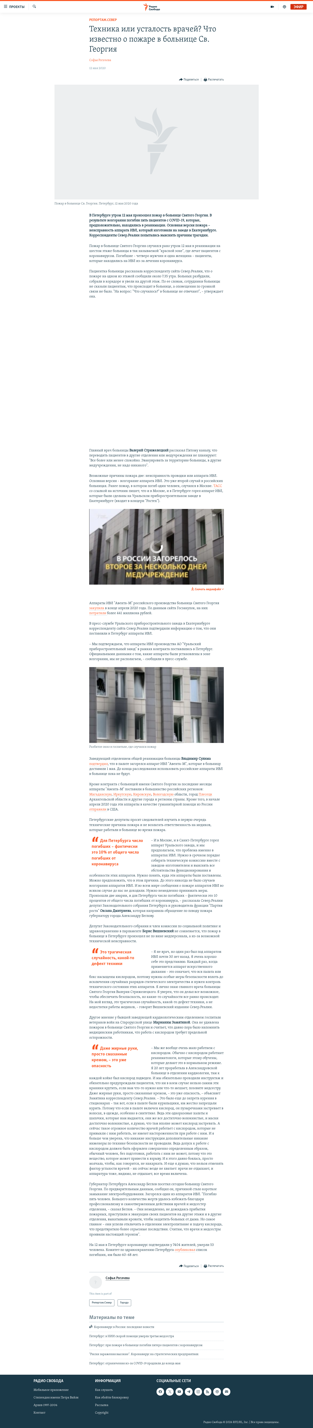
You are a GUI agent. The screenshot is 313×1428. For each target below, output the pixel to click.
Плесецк (205, 794)
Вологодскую (163, 794)
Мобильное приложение (51, 1390)
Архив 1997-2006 (45, 1405)
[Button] (189, 79)
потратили (98, 613)
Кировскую (142, 794)
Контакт (39, 1413)
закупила (97, 608)
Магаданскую (100, 794)
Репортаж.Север (103, 20)
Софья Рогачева (100, 60)
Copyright (101, 1413)
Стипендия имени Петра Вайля (56, 1397)
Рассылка (101, 1405)
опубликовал (185, 1250)
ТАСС (217, 486)
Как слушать (104, 1390)
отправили (98, 809)
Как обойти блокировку (112, 1397)
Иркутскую (122, 794)
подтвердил (98, 764)
